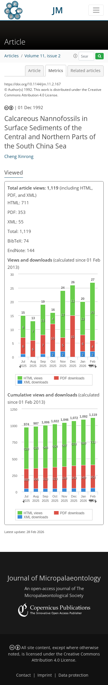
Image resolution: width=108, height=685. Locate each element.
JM (57, 10)
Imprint (44, 675)
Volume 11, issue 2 (42, 55)
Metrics (55, 70)
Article (34, 70)
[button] (75, 55)
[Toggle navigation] (96, 10)
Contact (23, 675)
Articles (11, 55)
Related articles (86, 70)
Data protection (73, 675)
